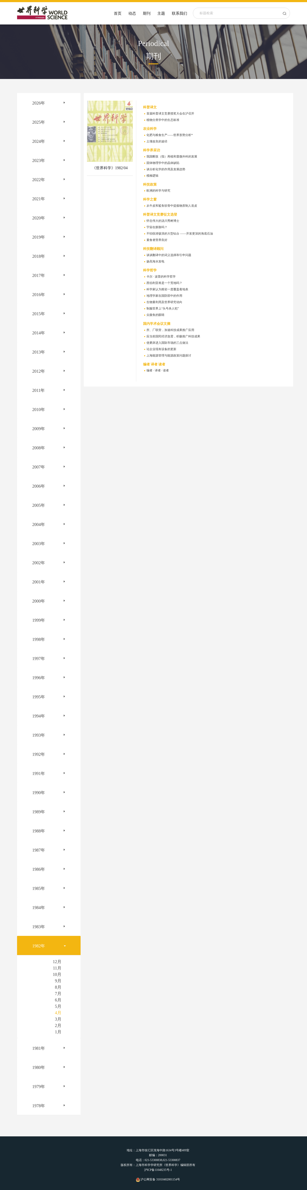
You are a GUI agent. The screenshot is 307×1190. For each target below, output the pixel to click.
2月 (58, 1025)
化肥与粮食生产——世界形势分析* (169, 135)
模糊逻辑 (152, 175)
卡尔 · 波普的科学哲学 (161, 276)
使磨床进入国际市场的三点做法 (167, 342)
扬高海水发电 (155, 261)
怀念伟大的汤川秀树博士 (162, 220)
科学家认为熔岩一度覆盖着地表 (167, 289)
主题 (161, 13)
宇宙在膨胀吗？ (156, 227)
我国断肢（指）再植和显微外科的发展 (171, 156)
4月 (58, 1012)
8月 (58, 987)
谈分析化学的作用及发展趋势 (165, 169)
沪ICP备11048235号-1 (158, 1169)
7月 (58, 993)
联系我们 (179, 13)
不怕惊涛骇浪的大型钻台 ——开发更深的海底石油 (179, 233)
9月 (58, 980)
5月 (58, 1006)
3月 (58, 1019)
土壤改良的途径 (156, 141)
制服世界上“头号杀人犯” (162, 308)
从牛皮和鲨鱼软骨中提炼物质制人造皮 (171, 205)
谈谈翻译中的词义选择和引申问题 (168, 255)
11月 (57, 968)
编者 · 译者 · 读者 (157, 370)
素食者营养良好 (156, 240)
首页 (118, 13)
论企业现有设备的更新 (161, 349)
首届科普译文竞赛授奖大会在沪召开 (170, 113)
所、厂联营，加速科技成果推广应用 (170, 330)
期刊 (147, 13)
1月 (58, 1032)
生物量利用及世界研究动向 (164, 302)
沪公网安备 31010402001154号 (158, 1179)
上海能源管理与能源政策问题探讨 (168, 355)
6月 (58, 1000)
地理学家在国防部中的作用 (164, 295)
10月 (57, 974)
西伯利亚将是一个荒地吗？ (164, 283)
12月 (57, 961)
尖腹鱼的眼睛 (155, 314)
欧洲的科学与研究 (158, 190)
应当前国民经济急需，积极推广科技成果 (173, 336)
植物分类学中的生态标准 (162, 120)
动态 (132, 13)
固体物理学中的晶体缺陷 (162, 163)
